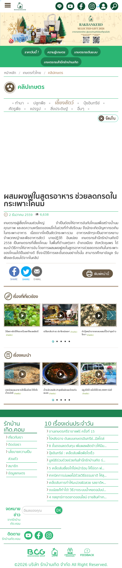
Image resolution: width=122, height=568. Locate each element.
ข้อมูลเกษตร (16, 473)
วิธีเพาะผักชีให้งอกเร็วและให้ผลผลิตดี (22, 333)
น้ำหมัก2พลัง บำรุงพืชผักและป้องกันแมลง (60, 391)
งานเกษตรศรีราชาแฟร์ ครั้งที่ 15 (72, 431)
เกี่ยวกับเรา (15, 437)
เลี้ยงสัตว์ (64, 103)
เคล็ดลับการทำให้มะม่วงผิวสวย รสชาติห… (77, 483)
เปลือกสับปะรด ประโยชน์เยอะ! (60, 331)
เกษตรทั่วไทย (32, 73)
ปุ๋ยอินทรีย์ (91, 103)
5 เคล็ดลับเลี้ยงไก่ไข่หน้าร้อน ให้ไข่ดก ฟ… (76, 468)
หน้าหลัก (10, 73)
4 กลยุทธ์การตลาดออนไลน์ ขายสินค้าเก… (78, 497)
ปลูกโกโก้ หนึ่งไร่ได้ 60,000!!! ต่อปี (97, 391)
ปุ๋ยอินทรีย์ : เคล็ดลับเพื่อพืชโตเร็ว (71, 453)
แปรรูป (35, 109)
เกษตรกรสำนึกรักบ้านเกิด (61, 62)
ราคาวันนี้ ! (32, 52)
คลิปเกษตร (55, 73)
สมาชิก (13, 466)
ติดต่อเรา (14, 444)
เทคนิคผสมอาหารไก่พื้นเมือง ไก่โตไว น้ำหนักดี (21, 391)
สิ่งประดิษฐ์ (59, 109)
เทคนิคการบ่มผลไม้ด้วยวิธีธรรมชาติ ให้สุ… (78, 475)
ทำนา (19, 103)
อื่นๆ (80, 109)
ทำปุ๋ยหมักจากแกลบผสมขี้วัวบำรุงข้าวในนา (99, 333)
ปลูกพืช (39, 103)
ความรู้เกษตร (56, 52)
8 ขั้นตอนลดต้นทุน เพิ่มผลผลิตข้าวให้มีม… (78, 446)
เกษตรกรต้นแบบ (85, 52)
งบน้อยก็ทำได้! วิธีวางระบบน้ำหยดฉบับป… (77, 490)
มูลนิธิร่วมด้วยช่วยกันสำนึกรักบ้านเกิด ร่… (77, 460)
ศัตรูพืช (15, 109)
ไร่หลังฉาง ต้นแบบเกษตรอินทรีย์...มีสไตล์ (76, 439)
